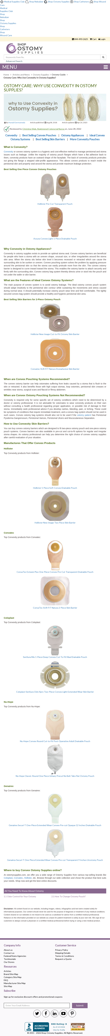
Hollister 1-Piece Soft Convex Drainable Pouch (55, 488)
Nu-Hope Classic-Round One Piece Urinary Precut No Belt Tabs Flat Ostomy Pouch (55, 776)
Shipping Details (62, 953)
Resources (10, 966)
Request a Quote (63, 959)
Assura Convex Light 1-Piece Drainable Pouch (55, 238)
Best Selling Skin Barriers (50, 139)
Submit (80, 1005)
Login (102, 39)
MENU (55, 66)
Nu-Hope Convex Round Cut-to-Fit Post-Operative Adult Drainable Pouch (55, 741)
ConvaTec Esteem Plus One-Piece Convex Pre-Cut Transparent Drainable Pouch (55, 572)
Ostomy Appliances (72, 135)
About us (8, 950)
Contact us (9, 953)
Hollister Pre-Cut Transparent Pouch (55, 204)
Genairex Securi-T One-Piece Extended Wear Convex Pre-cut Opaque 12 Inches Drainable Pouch (55, 825)
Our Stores (9, 962)
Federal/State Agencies (15, 956)
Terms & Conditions (64, 956)
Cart (94, 39)
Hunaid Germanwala (16, 122)
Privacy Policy (61, 950)
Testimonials (10, 959)
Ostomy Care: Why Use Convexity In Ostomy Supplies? (50, 88)
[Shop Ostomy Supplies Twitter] (37, 1013)
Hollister (28, 878)
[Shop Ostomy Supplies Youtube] (63, 1013)
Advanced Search (14, 61)
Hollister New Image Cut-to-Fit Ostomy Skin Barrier (55, 334)
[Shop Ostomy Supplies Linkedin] (54, 1013)
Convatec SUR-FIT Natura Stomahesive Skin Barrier (55, 369)
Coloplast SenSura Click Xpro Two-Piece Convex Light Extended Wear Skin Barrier (55, 691)
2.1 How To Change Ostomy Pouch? (68, 896)
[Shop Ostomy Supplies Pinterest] (72, 1013)
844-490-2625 (81, 39)
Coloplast (8, 878)
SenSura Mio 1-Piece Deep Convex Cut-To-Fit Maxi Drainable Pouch (55, 657)
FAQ (6, 980)
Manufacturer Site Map (15, 983)
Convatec (18, 878)
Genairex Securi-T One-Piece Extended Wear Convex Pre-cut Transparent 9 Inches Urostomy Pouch (55, 860)
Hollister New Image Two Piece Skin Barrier (55, 522)
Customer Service (65, 945)
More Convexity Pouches (85, 139)
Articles (7, 971)
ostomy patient (84, 415)
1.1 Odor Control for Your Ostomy (20, 896)
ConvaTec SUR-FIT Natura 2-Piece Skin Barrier (55, 607)
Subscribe (9, 990)
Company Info (12, 945)
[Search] (103, 57)
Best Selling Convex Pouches (39, 135)
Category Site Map (12, 977)
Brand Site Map (11, 974)
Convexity (11, 135)
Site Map (8, 986)
